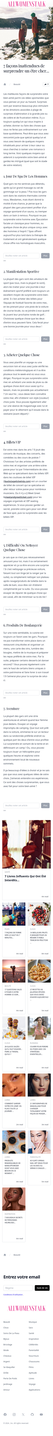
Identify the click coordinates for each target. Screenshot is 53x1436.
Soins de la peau (11, 1333)
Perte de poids (10, 1378)
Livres (31, 1378)
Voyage (32, 1384)
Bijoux (6, 1339)
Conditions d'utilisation (13, 1294)
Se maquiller (9, 1367)
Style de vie (42, 1288)
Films (31, 1367)
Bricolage (7, 1344)
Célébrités (33, 1344)
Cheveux (7, 1355)
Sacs (31, 1327)
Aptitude (33, 1372)
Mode (6, 1350)
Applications (34, 1389)
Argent (6, 1361)
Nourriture (34, 1355)
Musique (33, 1322)
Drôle (5, 1372)
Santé (31, 1333)
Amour (6, 1389)
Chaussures (34, 1361)
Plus (45, 255)
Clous (5, 1327)
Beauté (17, 84)
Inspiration (34, 1339)
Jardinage (7, 1384)
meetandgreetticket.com (18, 497)
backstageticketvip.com (17, 481)
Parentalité (34, 1350)
